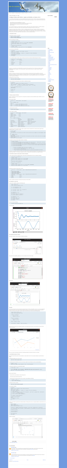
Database (12, 442)
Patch (49, 66)
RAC (49, 71)
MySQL (14, 442)
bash (49, 53)
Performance (50, 67)
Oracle (49, 63)
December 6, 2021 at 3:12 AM (15, 456)
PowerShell (49, 69)
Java (49, 61)
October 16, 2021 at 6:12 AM (14, 450)
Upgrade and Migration (51, 79)
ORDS (49, 65)
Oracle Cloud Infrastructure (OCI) (52, 64)
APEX (49, 51)
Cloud (49, 54)
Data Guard (49, 55)
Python (16, 442)
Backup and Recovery (51, 52)
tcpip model (32, 449)
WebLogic (49, 80)
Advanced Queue (50, 50)
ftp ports (34, 455)
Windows (49, 81)
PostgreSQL (49, 68)
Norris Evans (13, 447)
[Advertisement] (52, 33)
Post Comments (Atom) (15, 461)
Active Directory (50, 49)
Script (49, 72)
